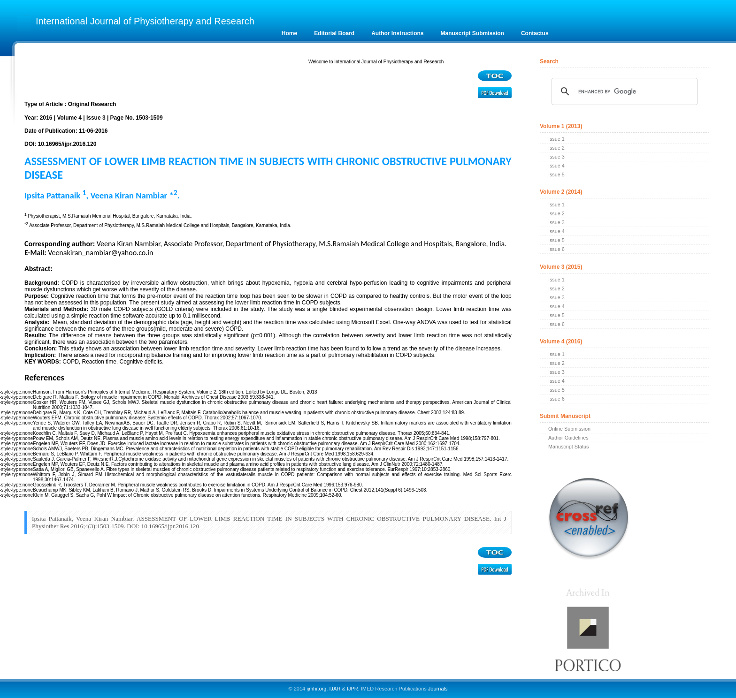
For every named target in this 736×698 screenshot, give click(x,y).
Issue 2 (556, 148)
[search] (623, 91)
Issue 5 (556, 174)
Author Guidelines (568, 437)
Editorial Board (334, 33)
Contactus (535, 33)
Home (289, 33)
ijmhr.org (316, 688)
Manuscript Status (568, 446)
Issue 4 (556, 165)
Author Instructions (397, 33)
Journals (437, 688)
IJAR (335, 688)
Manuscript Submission (472, 33)
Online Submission (569, 429)
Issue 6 (556, 249)
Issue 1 (556, 139)
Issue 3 (556, 156)
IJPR (352, 688)
